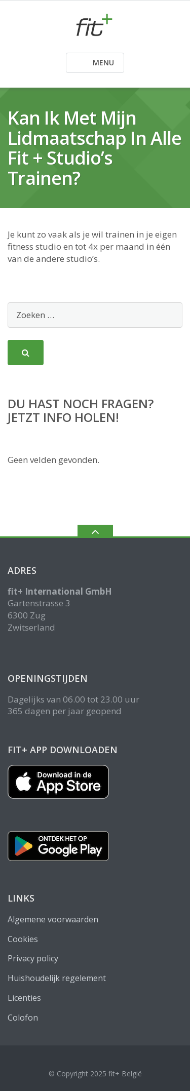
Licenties (24, 997)
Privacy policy (33, 958)
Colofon (23, 1017)
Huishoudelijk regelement (57, 978)
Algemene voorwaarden (53, 919)
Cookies (23, 939)
